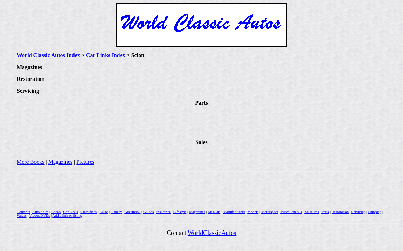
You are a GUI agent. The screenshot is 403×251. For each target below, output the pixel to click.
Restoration (340, 212)
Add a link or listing (67, 216)
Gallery (116, 212)
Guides (148, 212)
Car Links (70, 212)
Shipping (375, 212)
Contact (177, 232)
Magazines (60, 162)
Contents (23, 212)
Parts (325, 212)
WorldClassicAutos (212, 232)
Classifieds (88, 212)
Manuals (214, 212)
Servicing (358, 212)
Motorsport (269, 212)
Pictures (85, 162)
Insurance (163, 212)
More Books (31, 162)
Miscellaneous (291, 212)
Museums (311, 212)
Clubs (103, 212)
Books (56, 212)
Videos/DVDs (39, 216)
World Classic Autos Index (48, 55)
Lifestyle (179, 212)
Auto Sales (40, 212)
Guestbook (132, 212)
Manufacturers (234, 212)
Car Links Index (105, 55)
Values (21, 216)
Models (252, 212)
